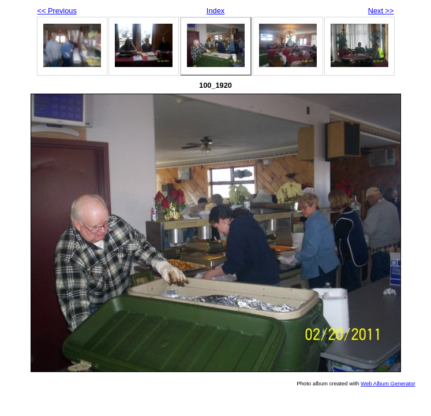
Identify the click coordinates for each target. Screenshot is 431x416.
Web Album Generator (388, 383)
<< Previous (57, 10)
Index (215, 10)
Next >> (381, 10)
